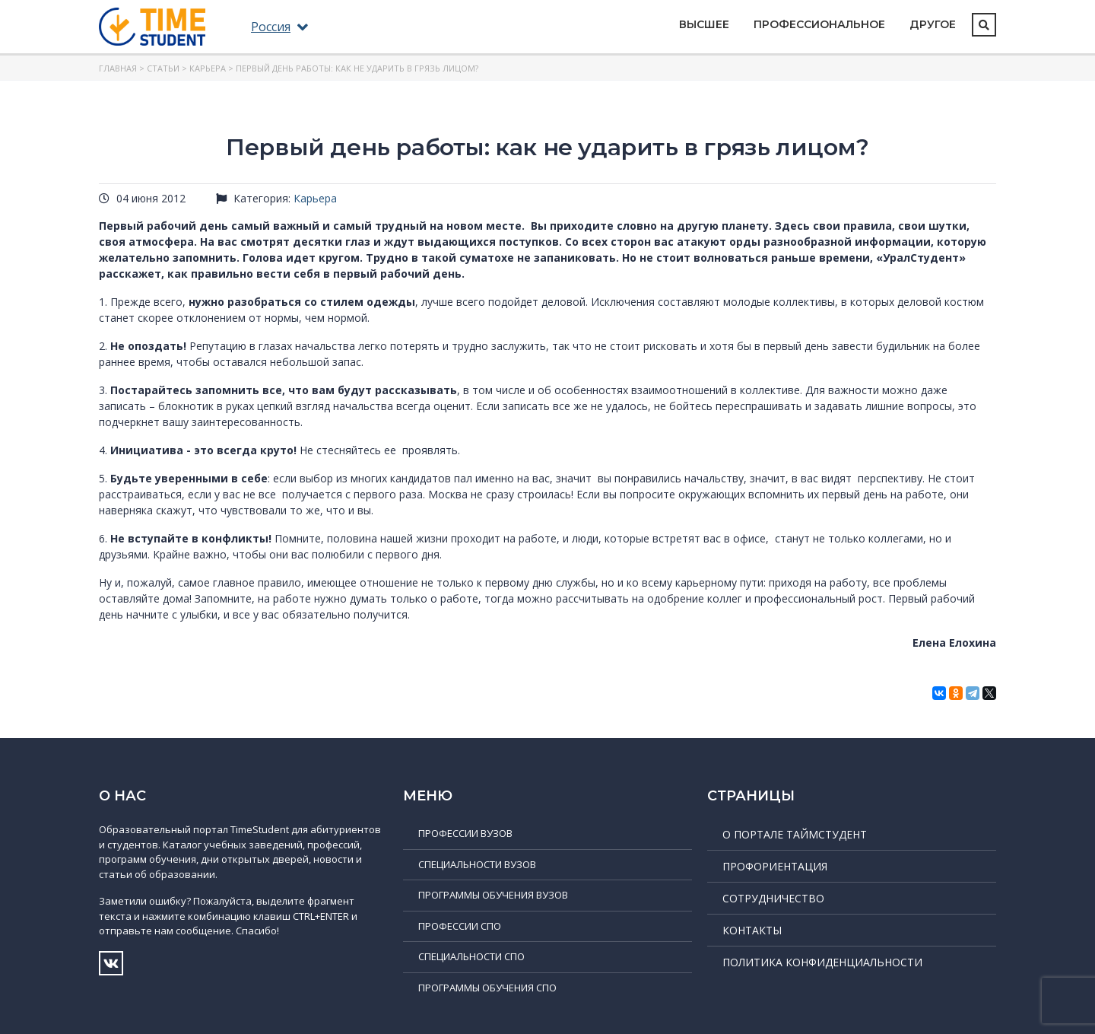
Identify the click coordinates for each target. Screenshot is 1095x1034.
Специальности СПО (471, 956)
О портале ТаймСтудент (794, 834)
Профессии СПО (459, 926)
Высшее (704, 24)
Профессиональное (819, 24)
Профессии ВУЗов (465, 833)
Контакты (752, 930)
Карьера (207, 68)
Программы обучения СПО (487, 987)
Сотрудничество (773, 898)
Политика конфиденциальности (822, 962)
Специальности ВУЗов (477, 864)
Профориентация (774, 866)
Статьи (163, 68)
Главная (118, 68)
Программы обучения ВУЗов (493, 895)
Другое (932, 24)
